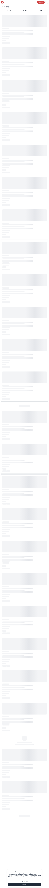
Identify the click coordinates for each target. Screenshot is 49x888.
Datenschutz (19, 876)
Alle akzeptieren (24, 884)
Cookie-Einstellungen (24, 881)
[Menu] (46, 2)
